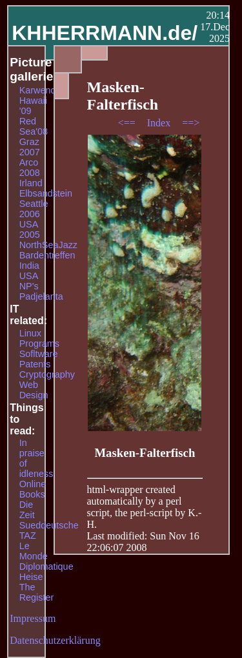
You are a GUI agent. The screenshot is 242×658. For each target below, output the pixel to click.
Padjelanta (41, 296)
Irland (31, 183)
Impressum (32, 618)
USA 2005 (29, 229)
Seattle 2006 (33, 208)
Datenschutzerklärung (55, 640)
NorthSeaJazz (48, 245)
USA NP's (29, 281)
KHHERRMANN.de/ (104, 32)
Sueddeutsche (49, 525)
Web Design (33, 390)
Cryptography (47, 374)
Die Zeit (27, 509)
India (29, 265)
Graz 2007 (29, 147)
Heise (31, 577)
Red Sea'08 (33, 126)
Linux (30, 333)
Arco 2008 (29, 167)
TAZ (27, 535)
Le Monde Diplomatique (46, 556)
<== (128, 122)
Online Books (32, 489)
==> (190, 122)
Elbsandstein (45, 193)
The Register (36, 592)
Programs (39, 343)
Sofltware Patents (38, 359)
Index (160, 122)
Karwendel (41, 90)
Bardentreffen (47, 255)
